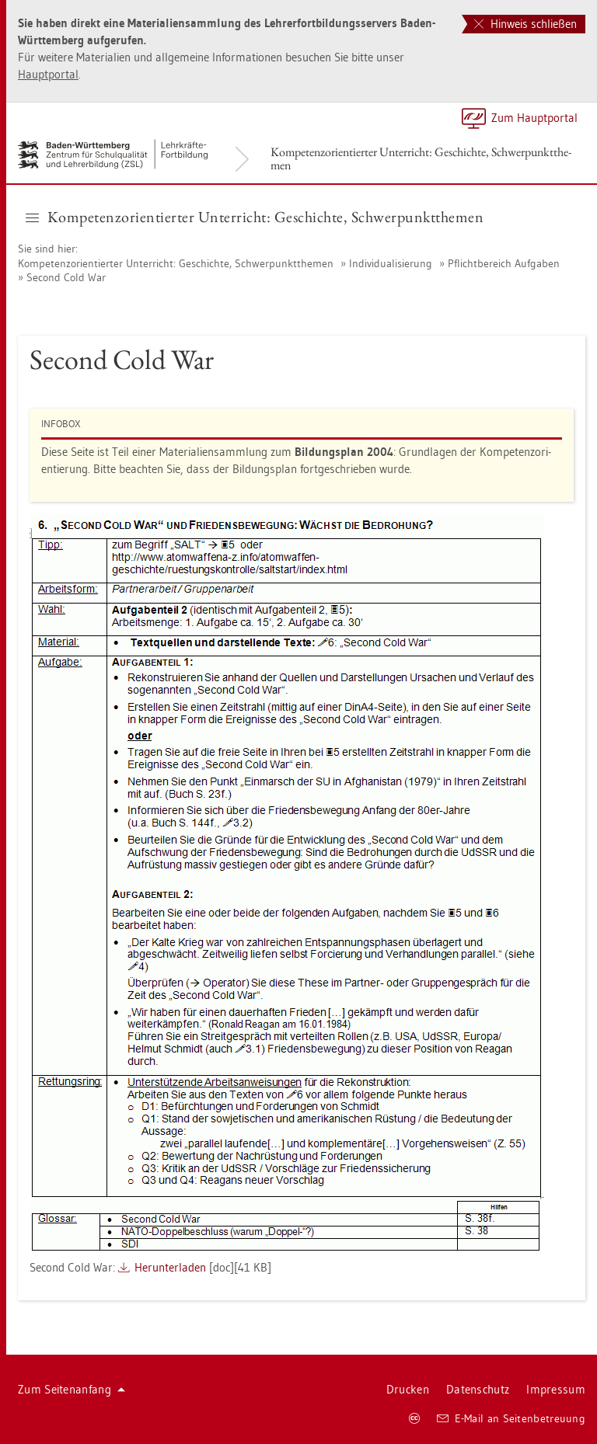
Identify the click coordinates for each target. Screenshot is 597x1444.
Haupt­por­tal (48, 74)
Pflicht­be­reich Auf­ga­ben (504, 263)
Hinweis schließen (525, 23)
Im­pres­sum (555, 1389)
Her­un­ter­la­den (170, 1267)
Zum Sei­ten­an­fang (71, 1389)
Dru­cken (407, 1389)
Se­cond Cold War (66, 277)
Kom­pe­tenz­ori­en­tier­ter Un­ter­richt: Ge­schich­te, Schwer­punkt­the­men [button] (255, 217)
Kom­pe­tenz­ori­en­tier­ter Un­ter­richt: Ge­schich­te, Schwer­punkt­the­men (421, 158)
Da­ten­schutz (477, 1389)
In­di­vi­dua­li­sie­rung (390, 263)
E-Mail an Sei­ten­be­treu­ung (511, 1418)
